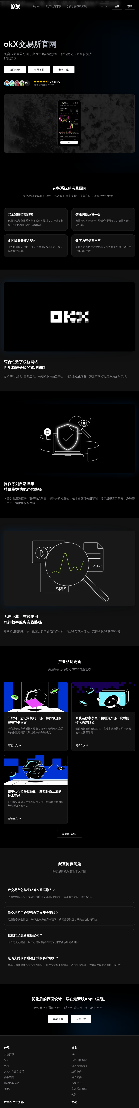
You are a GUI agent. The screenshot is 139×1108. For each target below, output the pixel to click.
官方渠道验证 (79, 1088)
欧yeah (37, 6)
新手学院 (9, 1076)
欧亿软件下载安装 (76, 6)
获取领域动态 (69, 833)
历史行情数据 (79, 1059)
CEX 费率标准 (79, 1065)
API (73, 1054)
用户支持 (76, 1076)
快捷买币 (9, 1054)
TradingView (11, 1082)
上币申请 (76, 1071)
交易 (6, 1065)
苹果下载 (40, 69)
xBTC (7, 1088)
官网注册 (15, 69)
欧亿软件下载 (53, 6)
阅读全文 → (14, 745)
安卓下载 (66, 69)
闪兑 (6, 1059)
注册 (117, 6)
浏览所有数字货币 (14, 1071)
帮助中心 (76, 1082)
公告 (74, 1094)
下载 (130, 6)
